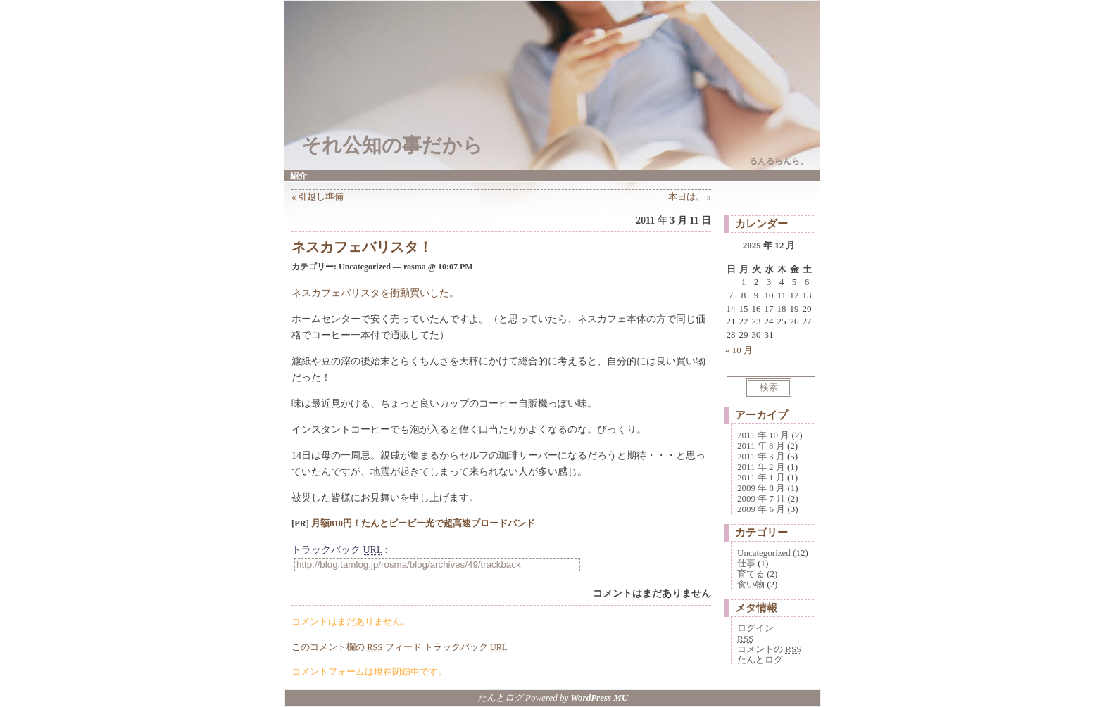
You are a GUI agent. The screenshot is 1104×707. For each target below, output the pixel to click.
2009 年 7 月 (761, 498)
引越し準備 (321, 197)
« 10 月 (739, 350)
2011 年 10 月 (763, 435)
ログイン (755, 628)
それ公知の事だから (392, 145)
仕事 (746, 563)
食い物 (751, 584)
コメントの (769, 649)
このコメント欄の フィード (356, 647)
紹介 (298, 176)
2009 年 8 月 (761, 488)
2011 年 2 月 (761, 466)
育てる (751, 573)
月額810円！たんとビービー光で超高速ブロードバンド (423, 523)
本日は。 (686, 197)
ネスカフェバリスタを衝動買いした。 (375, 293)
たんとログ (760, 659)
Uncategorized (764, 552)
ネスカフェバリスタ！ (361, 247)
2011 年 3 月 (761, 456)
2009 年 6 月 (761, 509)
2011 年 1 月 (761, 477)
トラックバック (466, 647)
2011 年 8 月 (761, 445)
